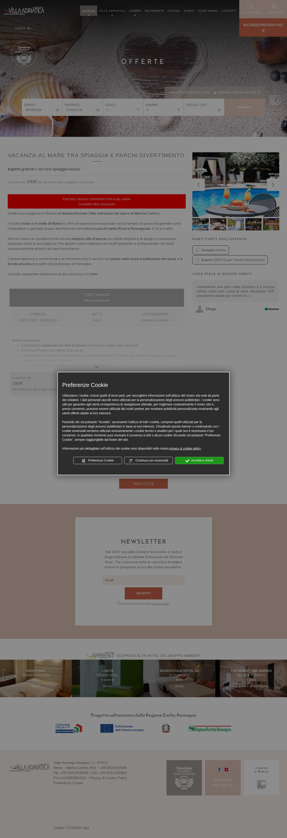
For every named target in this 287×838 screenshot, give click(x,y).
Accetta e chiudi (199, 461)
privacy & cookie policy (185, 448)
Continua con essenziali (148, 461)
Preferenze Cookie (97, 461)
